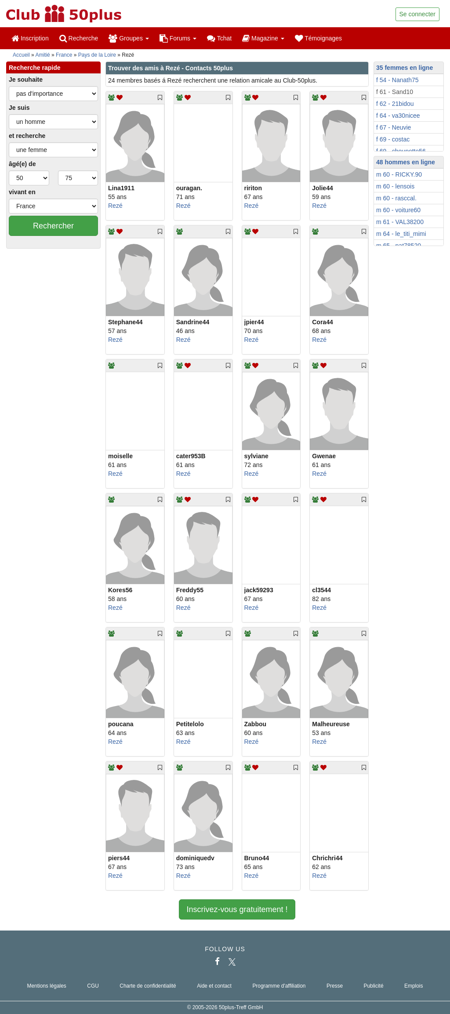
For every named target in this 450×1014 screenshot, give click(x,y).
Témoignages (318, 38)
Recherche (78, 38)
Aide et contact (214, 986)
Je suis (19, 107)
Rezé (115, 205)
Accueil (21, 55)
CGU (92, 986)
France (64, 55)
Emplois (413, 986)
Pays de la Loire (97, 55)
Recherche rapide (35, 67)
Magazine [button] (263, 38)
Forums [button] (178, 38)
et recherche (27, 135)
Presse (335, 986)
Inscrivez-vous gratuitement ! (236, 909)
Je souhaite (26, 79)
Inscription (30, 38)
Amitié (42, 55)
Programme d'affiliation (278, 986)
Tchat (219, 38)
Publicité (374, 986)
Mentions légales (46, 986)
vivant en (22, 192)
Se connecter (417, 14)
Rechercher (53, 225)
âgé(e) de (22, 163)
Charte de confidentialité (148, 986)
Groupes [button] (129, 38)
